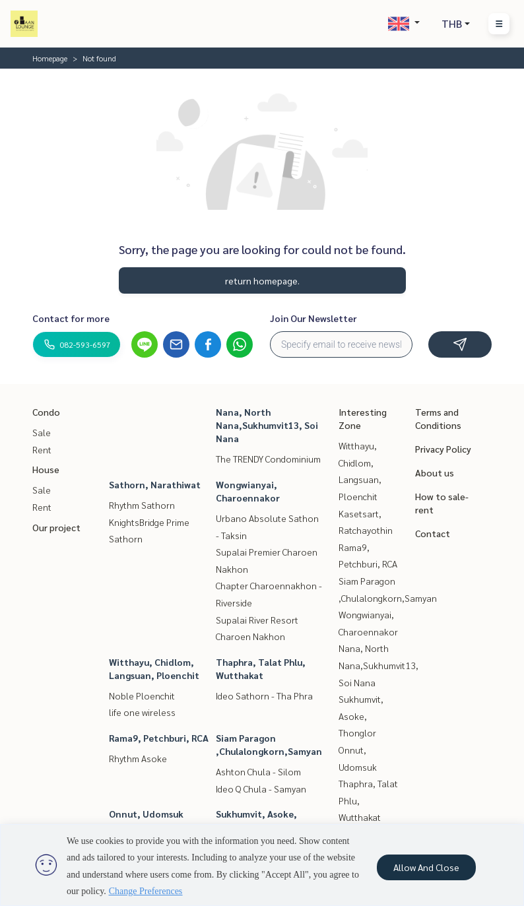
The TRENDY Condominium (268, 459)
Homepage (49, 58)
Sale (41, 432)
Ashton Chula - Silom (258, 771)
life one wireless (142, 712)
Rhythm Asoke (138, 758)
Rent (41, 449)
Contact (432, 533)
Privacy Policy (443, 449)
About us (434, 472)
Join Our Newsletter (313, 318)
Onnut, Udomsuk (146, 814)
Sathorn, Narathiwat (155, 484)
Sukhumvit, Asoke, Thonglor (361, 715)
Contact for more (71, 318)
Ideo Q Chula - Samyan (261, 788)
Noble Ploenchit (142, 695)
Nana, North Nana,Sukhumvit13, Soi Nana (267, 425)
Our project (56, 527)
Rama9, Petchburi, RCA (159, 738)
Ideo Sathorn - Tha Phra (264, 695)
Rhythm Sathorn (142, 505)
